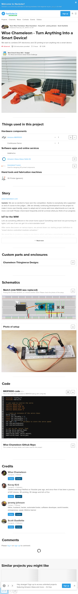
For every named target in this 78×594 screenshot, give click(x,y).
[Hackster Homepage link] (9, 14)
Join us (53, 6)
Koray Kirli (41, 26)
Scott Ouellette (63, 26)
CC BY (32, 28)
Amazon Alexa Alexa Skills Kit (19, 159)
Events (32, 19)
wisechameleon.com (10, 198)
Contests (25, 19)
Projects (4, 19)
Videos (39, 19)
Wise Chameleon (31, 26)
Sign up (65, 14)
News (19, 19)
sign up (17, 545)
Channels (12, 19)
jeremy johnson (51, 26)
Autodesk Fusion (14, 165)
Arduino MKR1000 (14, 137)
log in (9, 545)
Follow (11, 479)
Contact (18, 479)
